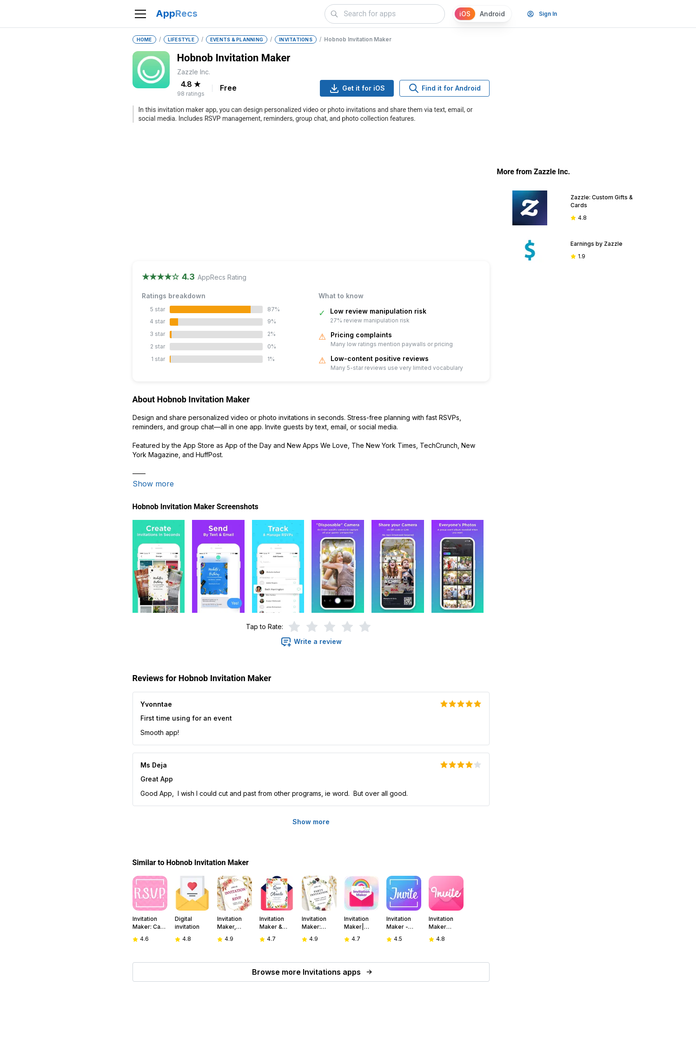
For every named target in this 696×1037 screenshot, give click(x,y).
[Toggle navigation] (140, 14)
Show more (153, 483)
